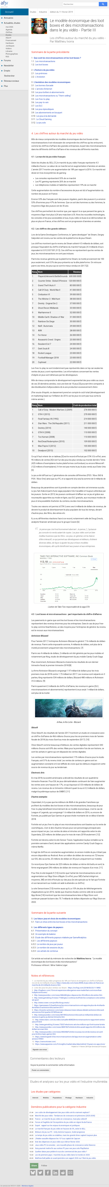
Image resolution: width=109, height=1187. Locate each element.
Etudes (8, 35)
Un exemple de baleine (45, 934)
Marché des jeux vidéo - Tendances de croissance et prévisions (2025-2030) (62, 1116)
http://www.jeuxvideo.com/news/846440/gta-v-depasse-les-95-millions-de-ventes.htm (68, 995)
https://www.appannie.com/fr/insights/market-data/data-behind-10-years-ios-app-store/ (70, 1044)
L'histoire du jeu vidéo (44, 70)
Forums (6, 60)
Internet (35, 1098)
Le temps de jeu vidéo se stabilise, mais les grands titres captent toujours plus (63, 1135)
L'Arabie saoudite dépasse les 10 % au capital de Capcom (54, 1139)
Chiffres (9, 32)
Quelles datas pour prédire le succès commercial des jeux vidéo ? (58, 1152)
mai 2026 (9, 27)
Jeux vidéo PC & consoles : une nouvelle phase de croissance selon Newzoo (62, 1145)
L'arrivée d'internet (43, 89)
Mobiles (46, 1098)
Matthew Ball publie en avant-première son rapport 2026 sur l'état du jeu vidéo (62, 1158)
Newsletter (7, 65)
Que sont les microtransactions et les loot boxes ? (57, 58)
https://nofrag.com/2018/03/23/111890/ (84, 988)
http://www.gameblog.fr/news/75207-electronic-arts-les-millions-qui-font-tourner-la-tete (70, 1024)
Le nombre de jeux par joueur (50, 944)
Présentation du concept (46, 931)
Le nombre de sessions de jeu (50, 947)
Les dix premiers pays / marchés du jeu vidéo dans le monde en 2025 (59, 1155)
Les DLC (38, 106)
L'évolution (40, 77)
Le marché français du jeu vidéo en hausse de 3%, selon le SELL (57, 1129)
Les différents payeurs (47, 941)
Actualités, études (10, 23)
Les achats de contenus (47, 951)
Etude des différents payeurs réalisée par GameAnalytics (60, 937)
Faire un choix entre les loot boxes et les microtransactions (61, 922)
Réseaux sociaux (10, 81)
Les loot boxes (41, 64)
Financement (11, 40)
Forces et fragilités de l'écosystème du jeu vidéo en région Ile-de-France (60, 1122)
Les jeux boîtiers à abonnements (49, 92)
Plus (4, 86)
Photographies (12, 54)
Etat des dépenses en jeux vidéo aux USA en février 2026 (54, 1142)
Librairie (9, 51)
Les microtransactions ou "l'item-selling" (53, 96)
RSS (7, 57)
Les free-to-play (42, 99)
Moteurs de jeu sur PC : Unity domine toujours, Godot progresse (57, 1132)
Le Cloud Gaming (44, 119)
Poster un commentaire (40, 1070)
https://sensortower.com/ (45, 1041)
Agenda (9, 30)
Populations (57, 1098)
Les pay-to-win (42, 102)
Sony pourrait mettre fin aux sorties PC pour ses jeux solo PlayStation (59, 1148)
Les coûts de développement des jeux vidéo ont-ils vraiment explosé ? (59, 1112)
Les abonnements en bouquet (48, 112)
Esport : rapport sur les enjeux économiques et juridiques (54, 1126)
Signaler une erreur (40, 1049)
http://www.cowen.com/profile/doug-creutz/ (52, 1003)
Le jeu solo (41, 123)
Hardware (10, 43)
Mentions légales (27, 1186)
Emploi (5, 71)
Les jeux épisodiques (44, 109)
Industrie (90, 1098)
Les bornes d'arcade (44, 85)
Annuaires (7, 18)
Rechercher (9, 76)
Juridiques (10, 46)
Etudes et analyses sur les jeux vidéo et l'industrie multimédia (68, 1081)
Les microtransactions (45, 61)
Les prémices (41, 73)
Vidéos (8, 48)
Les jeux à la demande (46, 116)
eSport (8, 38)
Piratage (68, 1098)
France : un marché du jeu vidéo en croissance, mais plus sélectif (58, 1119)
